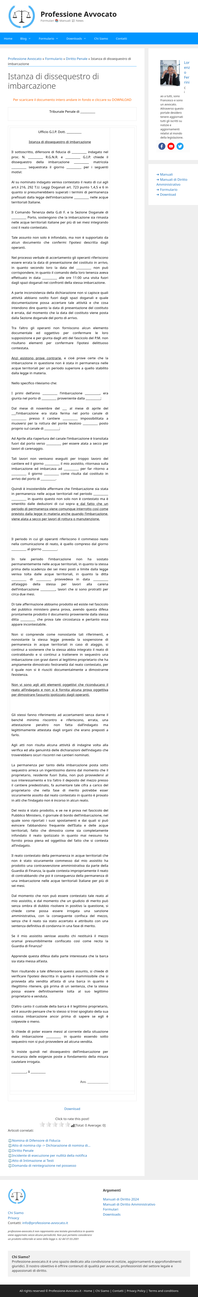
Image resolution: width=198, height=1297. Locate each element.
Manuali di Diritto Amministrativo (129, 1204)
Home (8, 38)
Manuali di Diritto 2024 (121, 1199)
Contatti (121, 38)
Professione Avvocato (79, 14)
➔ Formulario (166, 189)
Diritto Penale (76, 58)
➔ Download (166, 194)
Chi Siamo (101, 38)
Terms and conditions (163, 1291)
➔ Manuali (164, 174)
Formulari (110, 1209)
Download (72, 1108)
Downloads (78, 38)
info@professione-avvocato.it (45, 1223)
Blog (27, 38)
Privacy (13, 1218)
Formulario (51, 38)
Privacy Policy (136, 1291)
